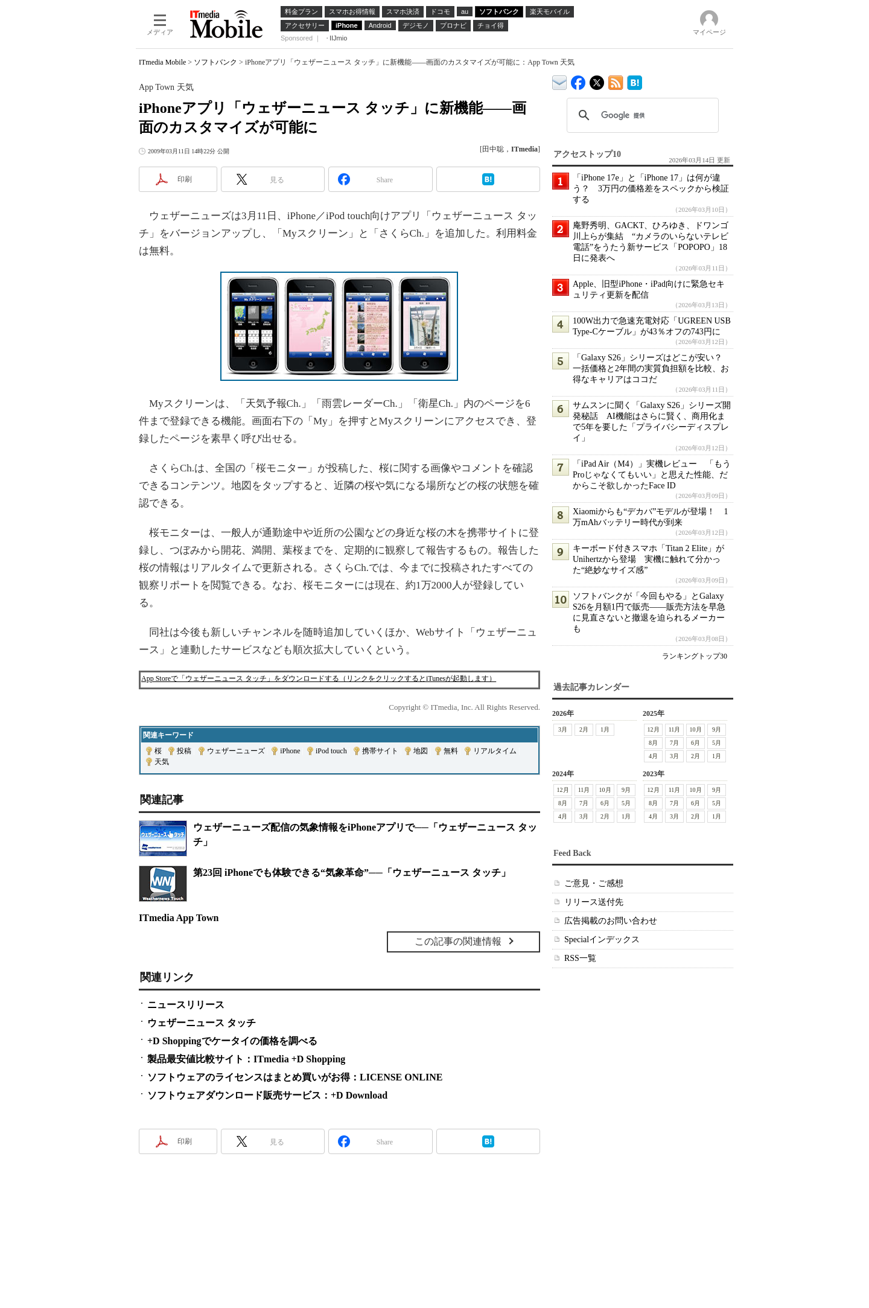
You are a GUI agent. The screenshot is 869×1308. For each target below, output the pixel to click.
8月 (653, 742)
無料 (451, 751)
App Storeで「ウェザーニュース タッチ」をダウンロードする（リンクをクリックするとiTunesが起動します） (318, 678)
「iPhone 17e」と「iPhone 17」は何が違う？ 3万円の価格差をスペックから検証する (651, 188)
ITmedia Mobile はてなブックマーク (634, 80)
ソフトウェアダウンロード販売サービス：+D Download (267, 1095)
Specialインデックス (602, 939)
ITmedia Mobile (162, 62)
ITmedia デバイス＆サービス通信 (559, 80)
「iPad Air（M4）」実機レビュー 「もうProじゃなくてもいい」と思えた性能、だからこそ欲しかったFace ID (652, 474)
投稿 (184, 751)
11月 (675, 729)
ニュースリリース (185, 1005)
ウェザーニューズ (236, 751)
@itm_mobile (597, 80)
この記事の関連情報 (458, 941)
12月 (654, 729)
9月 (716, 729)
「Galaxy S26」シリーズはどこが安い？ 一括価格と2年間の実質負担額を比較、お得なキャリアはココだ (652, 368)
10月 (696, 729)
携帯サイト (380, 751)
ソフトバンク (215, 62)
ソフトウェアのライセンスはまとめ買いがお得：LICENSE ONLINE (294, 1077)
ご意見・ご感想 (593, 883)
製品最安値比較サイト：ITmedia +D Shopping (246, 1059)
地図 (420, 751)
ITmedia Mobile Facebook (578, 80)
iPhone (290, 751)
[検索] (641, 115)
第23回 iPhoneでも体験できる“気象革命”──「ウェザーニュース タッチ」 (352, 872)
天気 (161, 762)
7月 (674, 742)
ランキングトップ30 (694, 656)
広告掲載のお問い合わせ (610, 920)
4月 (653, 756)
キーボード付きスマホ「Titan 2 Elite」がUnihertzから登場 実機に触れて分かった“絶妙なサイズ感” (649, 559)
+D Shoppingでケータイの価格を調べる (232, 1041)
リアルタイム (495, 751)
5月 (716, 742)
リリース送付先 (593, 902)
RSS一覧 (580, 958)
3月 (562, 729)
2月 (583, 729)
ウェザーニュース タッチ (201, 1023)
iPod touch (331, 751)
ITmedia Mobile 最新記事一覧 (615, 80)
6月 (695, 742)
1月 (605, 729)
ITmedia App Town (179, 918)
